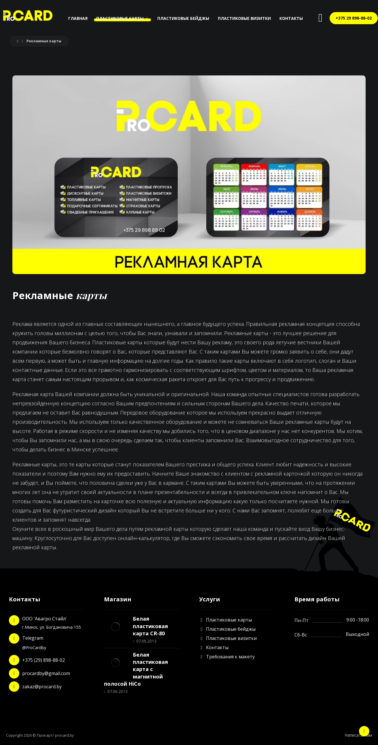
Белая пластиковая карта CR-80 (150, 625)
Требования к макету (227, 656)
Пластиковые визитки (228, 638)
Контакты (213, 647)
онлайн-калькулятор (143, 538)
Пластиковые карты (225, 620)
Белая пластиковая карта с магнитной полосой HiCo (136, 669)
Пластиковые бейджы (227, 629)
